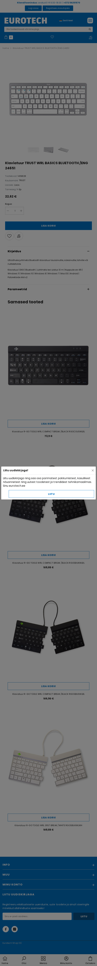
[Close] (93, 470)
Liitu (51, 494)
